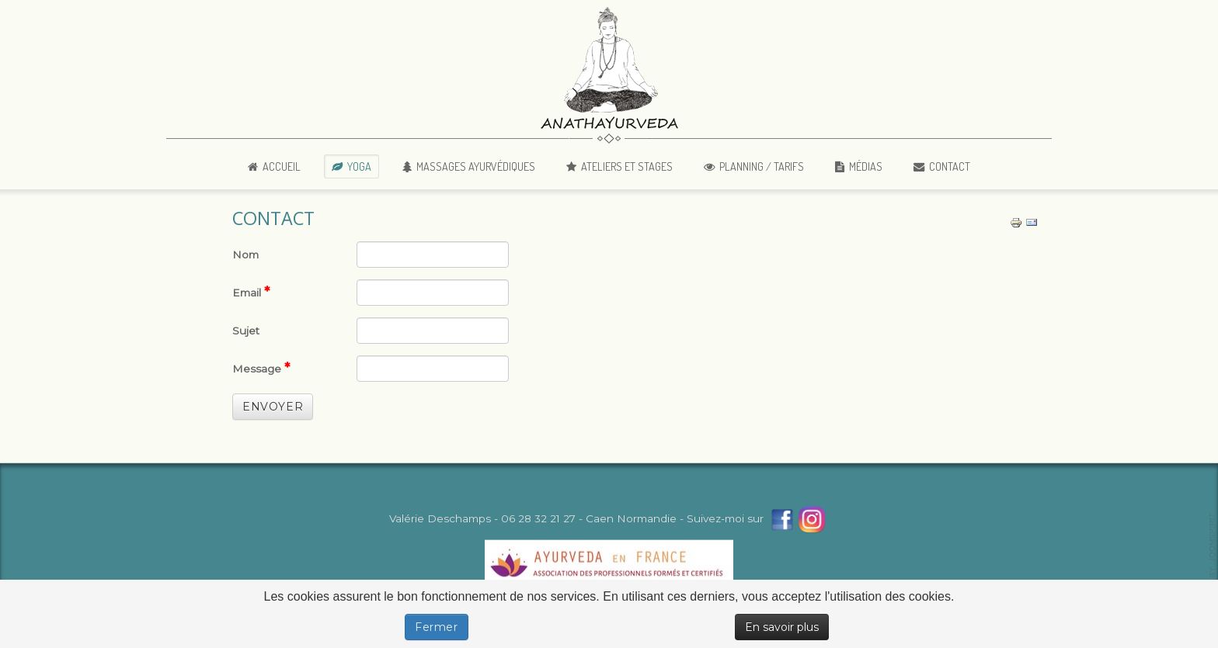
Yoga (359, 166)
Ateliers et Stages (627, 166)
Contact (949, 166)
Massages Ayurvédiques (475, 166)
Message (261, 368)
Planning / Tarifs (761, 166)
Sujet (245, 330)
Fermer (436, 627)
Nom (245, 254)
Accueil (282, 166)
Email (251, 292)
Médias (865, 166)
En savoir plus (782, 627)
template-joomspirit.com (1212, 563)
